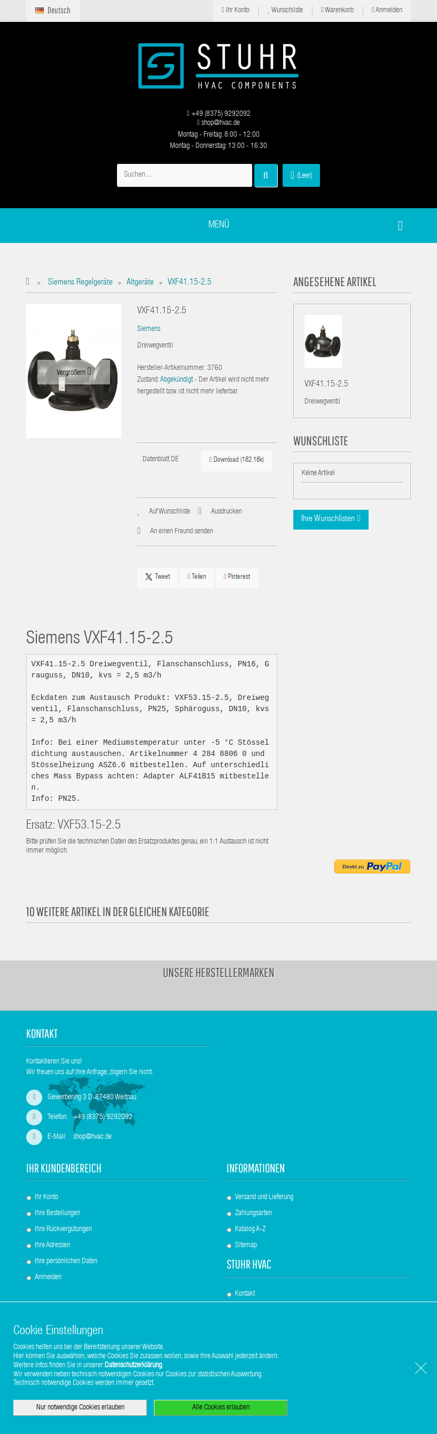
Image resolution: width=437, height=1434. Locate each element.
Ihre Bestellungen (57, 1213)
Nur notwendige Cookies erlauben (80, 1408)
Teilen (197, 577)
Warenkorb (337, 10)
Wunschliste (285, 10)
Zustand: (148, 380)
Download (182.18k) (236, 460)
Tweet (157, 577)
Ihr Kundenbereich (64, 1168)
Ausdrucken (226, 512)
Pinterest (237, 577)
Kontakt (245, 1294)
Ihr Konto (235, 10)
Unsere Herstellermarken (219, 972)
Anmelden (387, 10)
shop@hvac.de (218, 123)
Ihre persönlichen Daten (66, 1261)
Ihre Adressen (52, 1245)
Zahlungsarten (253, 1213)
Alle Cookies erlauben (220, 1408)
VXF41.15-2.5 (326, 385)
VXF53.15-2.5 (89, 826)
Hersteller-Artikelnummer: (171, 368)
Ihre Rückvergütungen (63, 1229)
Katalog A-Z (250, 1229)
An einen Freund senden (181, 531)
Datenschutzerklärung (133, 1365)
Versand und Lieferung (264, 1197)
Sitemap (246, 1245)
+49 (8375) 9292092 (218, 114)
